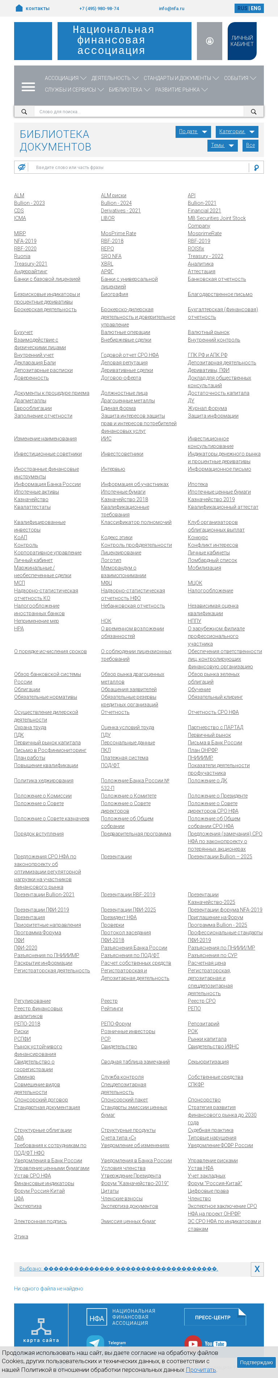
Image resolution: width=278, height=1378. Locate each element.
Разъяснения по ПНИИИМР (46, 955)
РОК (193, 1031)
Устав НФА (201, 1168)
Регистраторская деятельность (52, 970)
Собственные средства (215, 1077)
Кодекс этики (116, 537)
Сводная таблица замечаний (135, 1062)
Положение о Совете (39, 803)
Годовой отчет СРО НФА (130, 355)
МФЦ (106, 583)
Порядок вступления (39, 834)
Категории (237, 131)
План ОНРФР (203, 750)
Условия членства (123, 1168)
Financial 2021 (204, 211)
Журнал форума (207, 408)
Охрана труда (30, 727)
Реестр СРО (202, 1001)
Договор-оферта (121, 378)
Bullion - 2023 (29, 203)
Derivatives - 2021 (121, 211)
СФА (19, 1138)
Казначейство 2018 (124, 499)
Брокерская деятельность (45, 309)
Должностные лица (124, 393)
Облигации (27, 689)
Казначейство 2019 (211, 499)
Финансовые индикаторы (44, 1183)
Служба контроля (122, 1077)
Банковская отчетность (217, 279)
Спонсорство (204, 1100)
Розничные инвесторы (128, 1031)
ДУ (191, 400)
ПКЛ (106, 750)
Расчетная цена (207, 963)
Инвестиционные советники (48, 454)
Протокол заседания (126, 932)
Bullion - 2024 (116, 203)
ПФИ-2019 (199, 940)
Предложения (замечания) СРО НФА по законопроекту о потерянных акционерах (225, 841)
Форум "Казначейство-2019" (135, 1183)
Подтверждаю (256, 1362)
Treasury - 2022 (205, 256)
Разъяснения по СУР (212, 955)
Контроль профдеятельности (136, 545)
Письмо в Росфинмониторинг (50, 750)
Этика (21, 1236)
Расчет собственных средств (136, 963)
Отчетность (115, 712)
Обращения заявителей (129, 689)
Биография (114, 294)
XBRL (107, 264)
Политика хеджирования (43, 780)
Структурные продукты (128, 1130)
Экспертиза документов (129, 1206)
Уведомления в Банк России (48, 1160)
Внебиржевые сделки (126, 340)
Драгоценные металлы (128, 400)
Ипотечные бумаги (123, 492)
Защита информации (213, 416)
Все (250, 145)
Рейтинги (112, 1008)
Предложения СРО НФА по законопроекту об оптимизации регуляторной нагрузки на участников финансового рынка (47, 872)
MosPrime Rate (118, 233)
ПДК (19, 735)
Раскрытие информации (43, 963)
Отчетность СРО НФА (213, 712)
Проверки (112, 925)
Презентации (116, 856)
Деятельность (116, 78)
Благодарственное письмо (220, 294)
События (241, 78)
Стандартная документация (47, 1107)
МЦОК (195, 583)
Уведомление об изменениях (135, 1145)
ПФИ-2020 (25, 948)
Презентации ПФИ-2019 (41, 910)
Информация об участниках (135, 484)
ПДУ (106, 735)
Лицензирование (121, 552)
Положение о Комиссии (43, 796)
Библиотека (130, 89)
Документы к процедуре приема (51, 393)
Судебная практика (210, 1130)
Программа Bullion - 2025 (217, 925)
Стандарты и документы (182, 78)
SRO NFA (111, 256)
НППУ (194, 621)
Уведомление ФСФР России (220, 1145)
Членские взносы (122, 1198)
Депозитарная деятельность (222, 362)
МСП (19, 583)
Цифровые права (208, 1191)
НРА (19, 628)
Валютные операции (125, 332)
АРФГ (107, 271)
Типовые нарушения (212, 1138)
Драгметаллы (30, 400)
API (191, 195)
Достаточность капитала (218, 393)
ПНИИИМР (200, 758)
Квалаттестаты (32, 507)
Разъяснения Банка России (134, 948)
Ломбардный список (212, 560)
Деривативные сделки (127, 370)
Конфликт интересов (213, 545)
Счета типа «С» (118, 1138)
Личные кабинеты (209, 552)
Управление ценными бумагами (51, 1168)
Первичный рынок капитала (47, 742)
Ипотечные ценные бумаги (219, 492)
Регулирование (32, 1001)
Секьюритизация (208, 1062)
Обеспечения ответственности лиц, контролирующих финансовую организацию (225, 658)
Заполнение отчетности (43, 416)
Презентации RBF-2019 (128, 894)
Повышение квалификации (46, 765)
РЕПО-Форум (116, 1024)
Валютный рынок (208, 332)
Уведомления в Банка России (136, 1160)
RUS (242, 8)
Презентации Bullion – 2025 (220, 856)
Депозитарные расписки (43, 370)
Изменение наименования (45, 438)
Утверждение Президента (131, 1176)
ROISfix (196, 248)
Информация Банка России (47, 484)
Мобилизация (204, 568)
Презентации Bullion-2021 (44, 894)
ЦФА (19, 1198)
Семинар (24, 1077)
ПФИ (19, 940)
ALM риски (113, 195)
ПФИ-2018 (112, 940)
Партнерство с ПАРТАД (215, 727)
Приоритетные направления (47, 925)
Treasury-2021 (30, 264)
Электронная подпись (40, 1221)
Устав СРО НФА (32, 1176)
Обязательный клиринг (215, 697)
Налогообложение (210, 590)
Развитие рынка (182, 89)
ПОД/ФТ (110, 765)
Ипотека (198, 484)
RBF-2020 (25, 248)
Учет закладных (207, 1176)
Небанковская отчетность (133, 606)
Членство (199, 1198)
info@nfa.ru (171, 8)
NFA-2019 (25, 241)
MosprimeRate (205, 233)
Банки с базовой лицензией (47, 279)
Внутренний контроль (214, 340)
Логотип (111, 560)
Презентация (29, 917)
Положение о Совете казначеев (51, 818)
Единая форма (118, 408)
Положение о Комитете (128, 796)
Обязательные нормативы (45, 697)
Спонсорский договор (41, 1100)
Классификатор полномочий (136, 522)
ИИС (106, 438)
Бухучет (23, 332)
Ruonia (22, 256)
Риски (21, 1031)
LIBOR (108, 218)
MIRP (20, 233)
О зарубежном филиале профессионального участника (216, 636)
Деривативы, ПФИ (208, 370)
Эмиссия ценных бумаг (128, 1221)
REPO (107, 248)
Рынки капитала (207, 1039)
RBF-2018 (112, 241)
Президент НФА (119, 917)
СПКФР (196, 1084)
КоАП (20, 537)
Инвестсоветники (122, 454)
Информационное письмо (219, 469)
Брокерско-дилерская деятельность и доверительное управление (138, 317)
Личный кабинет (33, 560)
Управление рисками (213, 1160)
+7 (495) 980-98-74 (99, 8)
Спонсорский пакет (124, 1100)
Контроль (26, 545)
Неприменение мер (36, 621)
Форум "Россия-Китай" (215, 1183)
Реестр (109, 1001)
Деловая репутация (124, 362)
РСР (106, 1039)
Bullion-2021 (202, 203)
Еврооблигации (33, 408)
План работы (29, 758)
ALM (19, 195)
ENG (256, 8)
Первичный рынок (209, 735)
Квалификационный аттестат (223, 507)
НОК (106, 621)
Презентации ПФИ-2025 (128, 910)
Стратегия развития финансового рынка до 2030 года (222, 1114)
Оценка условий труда (127, 727)
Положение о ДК (207, 780)
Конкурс (198, 537)
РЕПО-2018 (27, 1024)
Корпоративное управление (47, 552)
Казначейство (31, 499)
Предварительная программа (136, 834)
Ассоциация (66, 78)
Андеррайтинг (30, 271)
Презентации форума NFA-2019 (225, 910)
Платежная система (124, 758)
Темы (222, 145)
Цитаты (110, 1191)
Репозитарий (203, 1024)
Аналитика (201, 264)
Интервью (113, 469)
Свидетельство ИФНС (213, 1046)
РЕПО (194, 1008)
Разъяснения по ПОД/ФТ (130, 955)
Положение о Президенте (218, 796)
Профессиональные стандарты (225, 932)
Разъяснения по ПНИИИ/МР (221, 948)
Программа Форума (37, 932)
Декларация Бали (35, 362)
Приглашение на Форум (215, 917)
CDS (19, 211)
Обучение (199, 689)
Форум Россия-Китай (39, 1191)
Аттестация (201, 271)
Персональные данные (128, 742)
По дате (193, 131)
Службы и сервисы (75, 89)
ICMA (20, 218)
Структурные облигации (43, 1130)
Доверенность (31, 378)
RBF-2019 (199, 241)
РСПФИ (22, 1039)
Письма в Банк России (215, 742)
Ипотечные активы (36, 492)
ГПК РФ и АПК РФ (207, 355)
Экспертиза (28, 1206)
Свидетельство (119, 1046)
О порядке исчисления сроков (50, 651)
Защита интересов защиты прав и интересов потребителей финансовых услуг (139, 423)
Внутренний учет (34, 355)
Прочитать (201, 1369)
